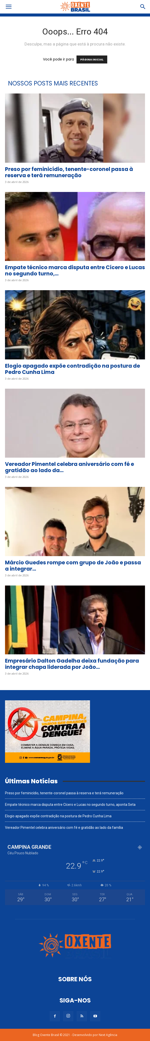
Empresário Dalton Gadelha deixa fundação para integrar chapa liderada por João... (72, 664)
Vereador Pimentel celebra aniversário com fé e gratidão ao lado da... (69, 467)
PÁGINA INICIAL (92, 59)
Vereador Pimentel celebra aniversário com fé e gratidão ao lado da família (64, 828)
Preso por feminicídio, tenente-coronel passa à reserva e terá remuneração (69, 172)
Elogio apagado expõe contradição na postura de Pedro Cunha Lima (72, 369)
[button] (8, 6)
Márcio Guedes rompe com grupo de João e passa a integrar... (73, 565)
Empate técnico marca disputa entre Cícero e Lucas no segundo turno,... (75, 270)
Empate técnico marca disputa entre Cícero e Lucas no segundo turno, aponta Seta (70, 805)
